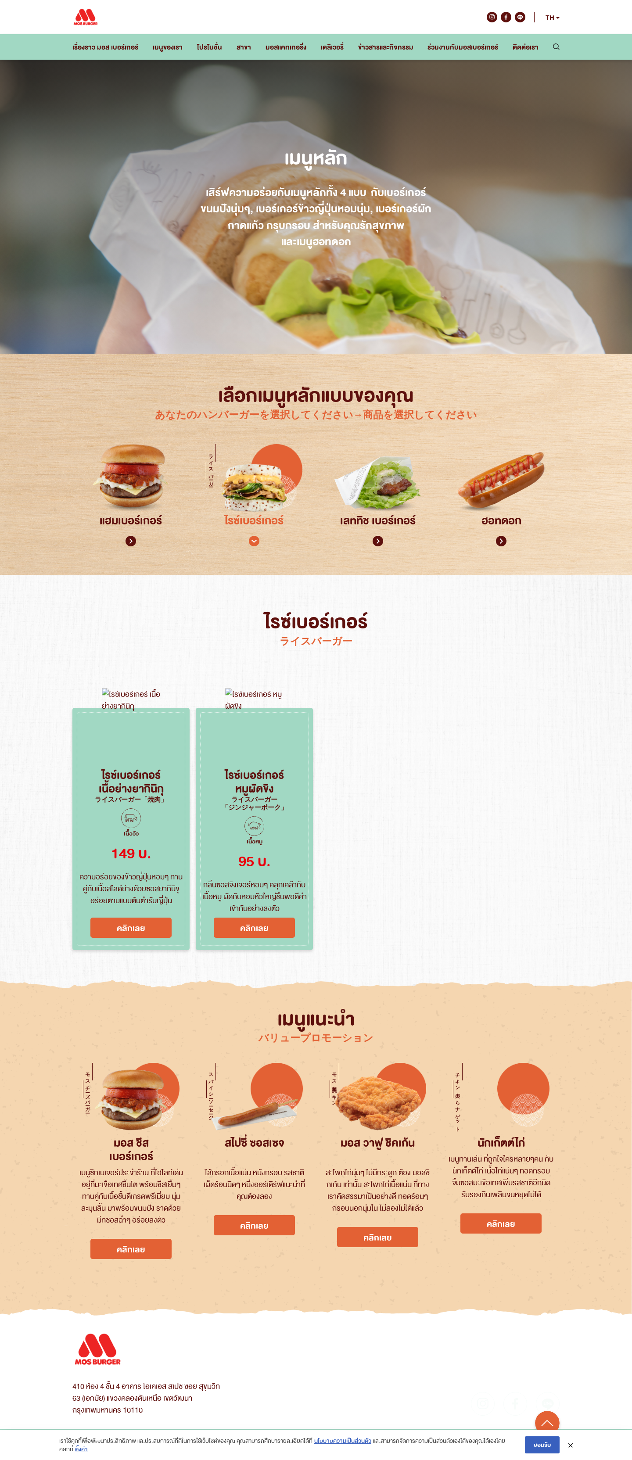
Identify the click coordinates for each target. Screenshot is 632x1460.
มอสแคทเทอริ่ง (286, 47)
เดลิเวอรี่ (332, 47)
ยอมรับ (542, 1444)
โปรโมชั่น (209, 47)
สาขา (244, 47)
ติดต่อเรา (526, 47)
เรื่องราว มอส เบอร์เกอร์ (105, 47)
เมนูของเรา (168, 47)
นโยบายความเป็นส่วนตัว (342, 1440)
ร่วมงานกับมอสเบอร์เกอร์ (462, 47)
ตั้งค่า (81, 1449)
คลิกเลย (131, 927)
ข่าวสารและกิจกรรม (385, 47)
